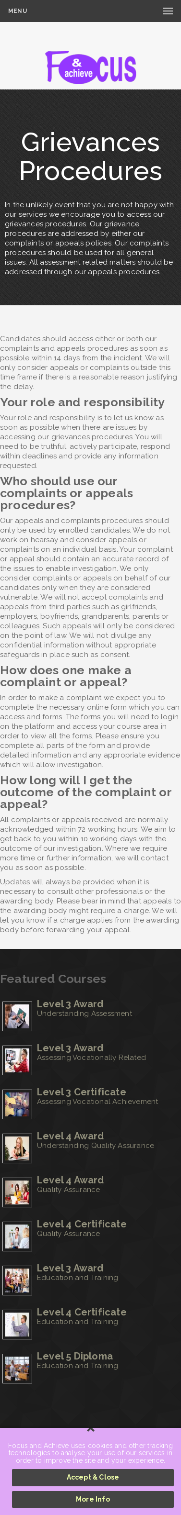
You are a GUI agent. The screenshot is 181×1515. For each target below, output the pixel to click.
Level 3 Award (70, 1004)
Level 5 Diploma (75, 1356)
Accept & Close (93, 1477)
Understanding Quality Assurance (95, 1145)
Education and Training (77, 1277)
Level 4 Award (70, 1136)
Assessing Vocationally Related (91, 1057)
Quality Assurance (68, 1189)
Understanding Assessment (84, 1013)
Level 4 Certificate (82, 1224)
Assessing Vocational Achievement (97, 1101)
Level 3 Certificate (81, 1092)
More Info (93, 1499)
